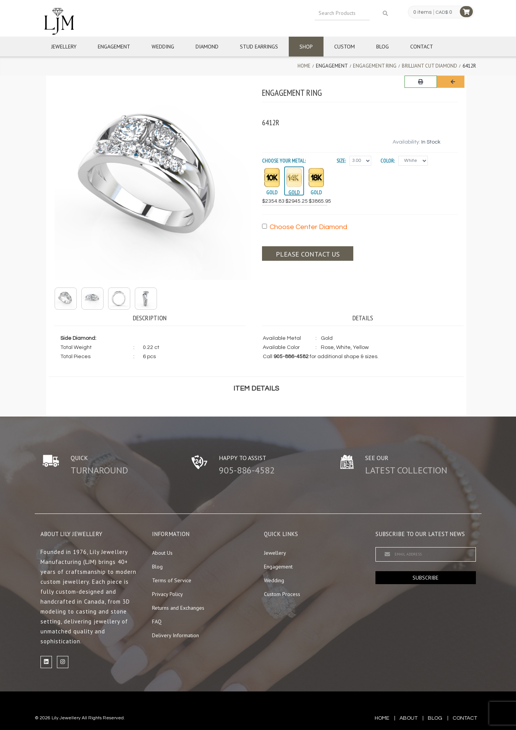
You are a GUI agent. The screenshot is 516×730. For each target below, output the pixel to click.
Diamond (207, 46)
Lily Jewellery (66, 717)
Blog (382, 46)
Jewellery (63, 46)
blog (435, 718)
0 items (422, 12)
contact (465, 718)
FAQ (157, 621)
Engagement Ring (374, 66)
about (408, 718)
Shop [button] (306, 46)
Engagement (114, 46)
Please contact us (308, 254)
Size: (341, 160)
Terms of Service (171, 580)
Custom (344, 46)
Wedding (163, 46)
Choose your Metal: (284, 160)
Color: (387, 160)
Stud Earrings (259, 46)
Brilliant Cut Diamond (429, 66)
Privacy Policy (167, 594)
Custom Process (282, 594)
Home (304, 66)
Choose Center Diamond (304, 227)
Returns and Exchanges (178, 607)
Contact (421, 46)
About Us (162, 552)
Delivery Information (175, 635)
